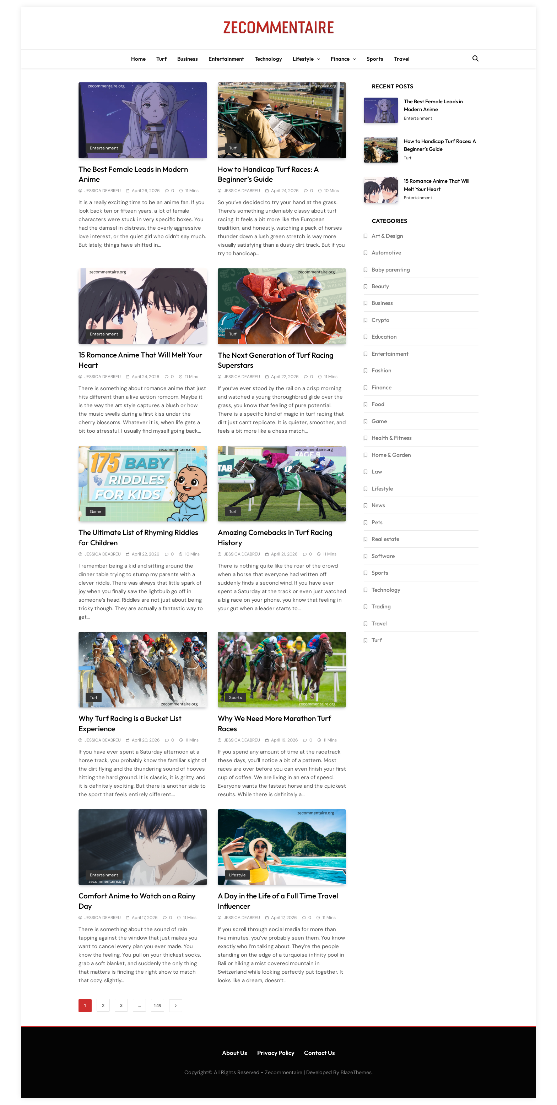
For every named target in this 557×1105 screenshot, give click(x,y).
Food (378, 403)
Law (377, 471)
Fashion (381, 370)
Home (138, 58)
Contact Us (319, 1052)
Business (187, 58)
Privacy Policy (275, 1052)
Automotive (386, 252)
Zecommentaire (283, 1072)
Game (95, 511)
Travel (402, 58)
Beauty (380, 286)
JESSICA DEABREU (103, 190)
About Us (234, 1052)
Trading (381, 606)
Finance (340, 58)
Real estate (385, 538)
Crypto (380, 319)
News (378, 505)
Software (383, 555)
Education (384, 336)
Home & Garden (391, 454)
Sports (375, 58)
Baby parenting (391, 269)
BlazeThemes (356, 1072)
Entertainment (226, 58)
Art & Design (387, 235)
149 (157, 1005)
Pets (377, 522)
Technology (268, 58)
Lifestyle (303, 58)
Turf (161, 58)
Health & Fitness (392, 437)
